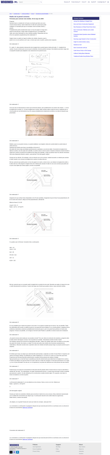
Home (11, 13)
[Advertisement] (55, 8)
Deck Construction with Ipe (80, 47)
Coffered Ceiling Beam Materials (82, 53)
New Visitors (82, 446)
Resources (67, 2)
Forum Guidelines (37, 449)
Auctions (81, 453)
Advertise (81, 451)
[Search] (29, 2)
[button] (11, 452)
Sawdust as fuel (78, 44)
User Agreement (37, 446)
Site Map (58, 446)
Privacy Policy (36, 451)
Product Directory (75, 2)
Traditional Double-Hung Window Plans (83, 56)
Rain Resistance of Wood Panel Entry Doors (85, 27)
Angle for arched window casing (81, 41)
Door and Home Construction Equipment (84, 24)
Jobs (89, 2)
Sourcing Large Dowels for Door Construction (85, 39)
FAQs (57, 449)
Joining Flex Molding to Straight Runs (83, 21)
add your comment (27, 407)
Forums (84, 2)
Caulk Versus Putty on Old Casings (82, 50)
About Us (81, 449)
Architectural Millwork (25, 13)
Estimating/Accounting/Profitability (42, 13)
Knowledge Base (102, 2)
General (32, 13)
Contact (58, 451)
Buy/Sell (93, 2)
